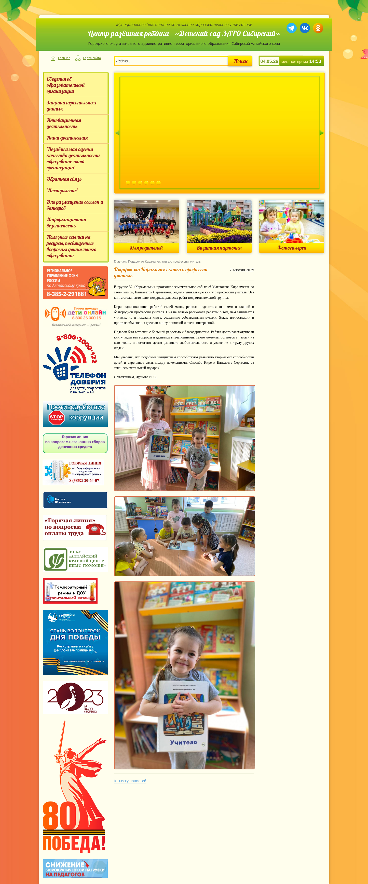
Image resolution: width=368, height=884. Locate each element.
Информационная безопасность (66, 222)
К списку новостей (130, 780)
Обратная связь (64, 179)
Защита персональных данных (71, 105)
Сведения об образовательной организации (66, 85)
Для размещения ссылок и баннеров (75, 205)
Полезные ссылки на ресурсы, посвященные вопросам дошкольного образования (71, 246)
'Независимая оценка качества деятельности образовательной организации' (73, 158)
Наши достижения (67, 137)
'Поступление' (62, 190)
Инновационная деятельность (64, 123)
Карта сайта (92, 58)
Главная (64, 58)
